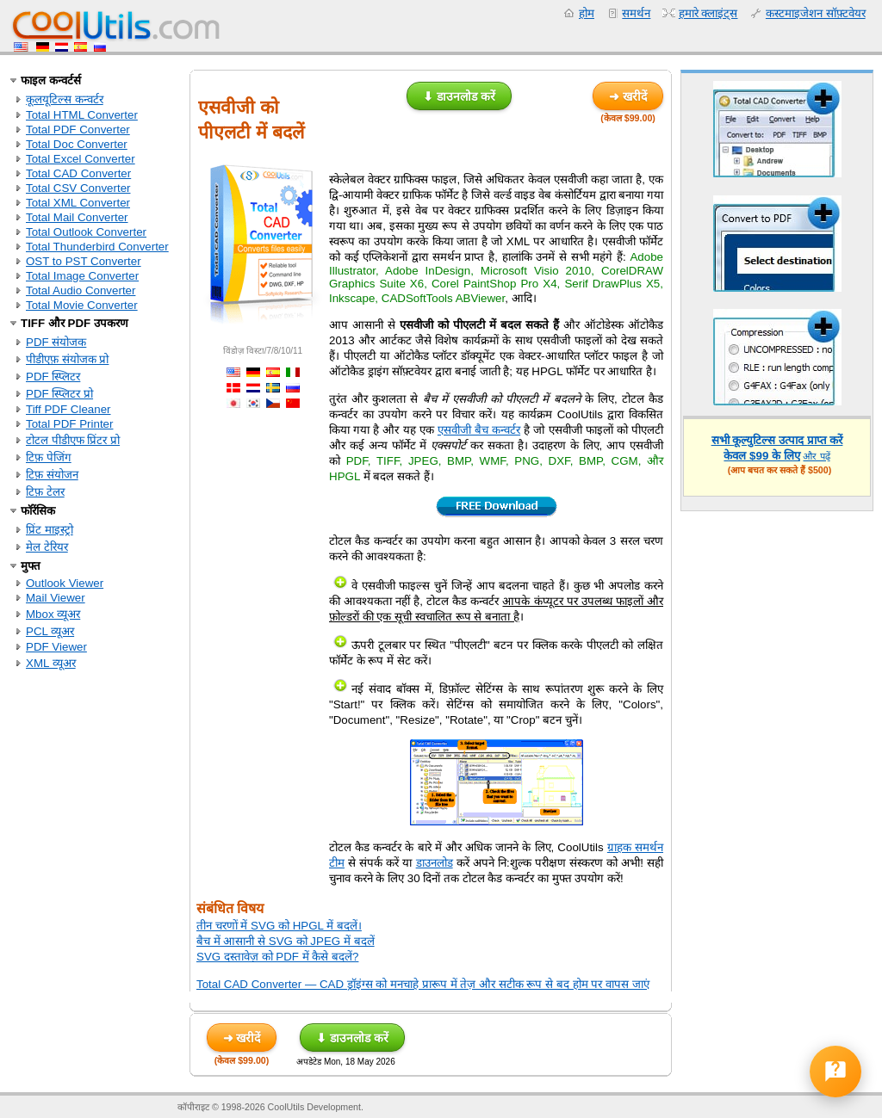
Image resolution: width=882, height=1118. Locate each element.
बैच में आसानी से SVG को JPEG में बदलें (285, 941)
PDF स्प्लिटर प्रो (59, 393)
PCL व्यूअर (50, 631)
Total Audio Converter (80, 290)
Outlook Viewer (64, 583)
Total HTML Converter (82, 114)
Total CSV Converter (78, 188)
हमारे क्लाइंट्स (708, 13)
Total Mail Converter (77, 217)
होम (586, 13)
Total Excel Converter (80, 158)
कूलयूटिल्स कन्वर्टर (64, 99)
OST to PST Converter (83, 261)
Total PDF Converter (78, 129)
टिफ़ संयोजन (52, 474)
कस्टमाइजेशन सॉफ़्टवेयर (816, 13)
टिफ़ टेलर (45, 491)
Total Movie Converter (82, 305)
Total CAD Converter (78, 173)
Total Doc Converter (76, 144)
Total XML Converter (78, 202)
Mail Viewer (55, 597)
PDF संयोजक (56, 342)
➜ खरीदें (628, 96)
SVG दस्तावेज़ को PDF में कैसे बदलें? (277, 956)
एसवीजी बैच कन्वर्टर (479, 429)
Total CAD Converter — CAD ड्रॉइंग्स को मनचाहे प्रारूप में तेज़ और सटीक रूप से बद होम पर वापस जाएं (422, 984)
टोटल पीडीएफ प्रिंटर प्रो (73, 440)
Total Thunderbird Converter (97, 246)
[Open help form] (835, 1071)
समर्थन (636, 13)
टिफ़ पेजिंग (48, 457)
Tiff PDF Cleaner (68, 409)
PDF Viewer (56, 646)
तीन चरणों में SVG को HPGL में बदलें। (279, 925)
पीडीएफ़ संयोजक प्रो (67, 359)
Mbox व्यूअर (53, 614)
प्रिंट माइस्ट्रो (49, 529)
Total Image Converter (82, 275)
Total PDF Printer (69, 423)
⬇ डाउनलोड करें (459, 96)
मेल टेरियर (47, 546)
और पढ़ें (816, 456)
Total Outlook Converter (86, 231)
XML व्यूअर (51, 663)
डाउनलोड (434, 862)
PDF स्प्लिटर (53, 376)
